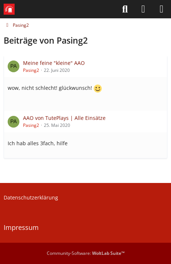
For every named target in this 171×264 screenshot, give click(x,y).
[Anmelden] (143, 9)
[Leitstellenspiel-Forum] (9, 9)
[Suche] (125, 9)
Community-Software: (86, 253)
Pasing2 (31, 70)
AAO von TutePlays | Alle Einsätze (64, 117)
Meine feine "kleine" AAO (54, 62)
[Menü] (161, 9)
